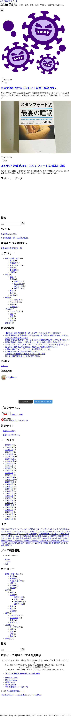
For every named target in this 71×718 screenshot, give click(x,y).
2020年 (8, 561)
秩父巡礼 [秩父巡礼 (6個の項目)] (5, 543)
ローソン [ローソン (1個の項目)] (23, 534)
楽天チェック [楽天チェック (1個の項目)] (46, 541)
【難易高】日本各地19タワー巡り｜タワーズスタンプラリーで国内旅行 (33, 333)
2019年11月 (9, 480)
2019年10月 (9, 482)
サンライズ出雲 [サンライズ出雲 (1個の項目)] (60, 529)
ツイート (4, 366)
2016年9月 (9, 507)
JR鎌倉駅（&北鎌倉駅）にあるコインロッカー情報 (25, 354)
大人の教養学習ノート (9, 1)
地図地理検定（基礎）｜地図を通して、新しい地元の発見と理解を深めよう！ (36, 342)
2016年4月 (9, 514)
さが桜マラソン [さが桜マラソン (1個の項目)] (14, 529)
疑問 (11, 314)
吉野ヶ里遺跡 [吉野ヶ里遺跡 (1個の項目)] (50, 536)
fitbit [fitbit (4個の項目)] (4, 529)
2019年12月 (9, 477)
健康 (7, 297)
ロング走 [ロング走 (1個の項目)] (14, 534)
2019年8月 (9, 487)
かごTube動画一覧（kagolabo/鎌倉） (15, 238)
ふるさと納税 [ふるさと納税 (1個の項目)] (28, 529)
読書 (11, 316)
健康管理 (13, 307)
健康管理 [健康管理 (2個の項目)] (29, 536)
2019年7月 (9, 489)
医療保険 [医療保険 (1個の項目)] (39, 536)
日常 (11, 318)
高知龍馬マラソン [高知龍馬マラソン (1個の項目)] (60, 543)
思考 (11, 321)
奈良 (11, 291)
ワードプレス (15, 311)
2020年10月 (9, 461)
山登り (12, 304)
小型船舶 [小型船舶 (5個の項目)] (59, 538)
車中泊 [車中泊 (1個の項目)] (41, 543)
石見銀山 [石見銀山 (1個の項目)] (58, 541)
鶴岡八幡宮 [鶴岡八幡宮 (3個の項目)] (6, 545)
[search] (23, 223)
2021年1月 (9, 454)
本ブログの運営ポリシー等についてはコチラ (22, 673)
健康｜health (10, 682)
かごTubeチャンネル (9, 234)
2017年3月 (9, 498)
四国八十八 (18, 288)
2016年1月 (9, 519)
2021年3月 (9, 452)
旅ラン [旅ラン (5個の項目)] (13, 541)
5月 (6, 564)
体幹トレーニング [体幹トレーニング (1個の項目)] (15, 536)
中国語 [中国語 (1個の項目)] (56, 534)
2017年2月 (9, 500)
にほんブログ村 (12, 414)
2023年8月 (9, 447)
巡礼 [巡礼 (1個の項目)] (67, 538)
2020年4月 (9, 468)
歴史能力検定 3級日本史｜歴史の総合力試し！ (23, 356)
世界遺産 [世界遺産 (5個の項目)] (33, 534)
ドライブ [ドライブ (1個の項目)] (34, 531)
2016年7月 (9, 510)
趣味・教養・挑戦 (12, 258)
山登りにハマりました (11, 435)
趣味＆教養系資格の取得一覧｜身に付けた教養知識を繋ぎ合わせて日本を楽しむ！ (37, 340)
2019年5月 (9, 493)
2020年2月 (9, 473)
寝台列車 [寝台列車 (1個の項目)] (49, 538)
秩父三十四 (18, 284)
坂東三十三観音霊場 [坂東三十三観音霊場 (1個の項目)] (16, 538)
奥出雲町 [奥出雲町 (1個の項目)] (39, 538)
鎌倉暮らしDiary (9, 431)
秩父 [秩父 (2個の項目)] (66, 541)
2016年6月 (9, 512)
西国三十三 (18, 286)
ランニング (14, 302)
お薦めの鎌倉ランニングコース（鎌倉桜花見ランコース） (28, 349)
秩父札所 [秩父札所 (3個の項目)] (15, 543)
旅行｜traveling (11, 680)
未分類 (8, 323)
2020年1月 (9, 475)
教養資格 (13, 263)
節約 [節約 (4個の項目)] (24, 543)
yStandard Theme (7, 695)
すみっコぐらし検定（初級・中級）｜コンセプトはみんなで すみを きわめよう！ (37, 344)
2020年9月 (9, 463)
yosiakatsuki (20, 695)
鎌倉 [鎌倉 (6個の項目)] (48, 543)
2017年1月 (9, 503)
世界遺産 (13, 270)
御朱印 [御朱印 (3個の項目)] (5, 541)
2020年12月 (9, 457)
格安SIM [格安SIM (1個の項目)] (28, 541)
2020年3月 (9, 470)
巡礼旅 (12, 279)
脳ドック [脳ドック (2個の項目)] (32, 543)
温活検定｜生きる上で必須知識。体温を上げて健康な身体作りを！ (31, 347)
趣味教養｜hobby (11, 678)
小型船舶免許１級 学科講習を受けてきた (22, 351)
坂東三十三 (18, 281)
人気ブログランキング (19, 421)
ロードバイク (15, 300)
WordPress (37, 695)
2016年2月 (9, 517)
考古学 (12, 261)
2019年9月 (9, 484)
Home (7, 559)
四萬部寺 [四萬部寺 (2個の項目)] (62, 536)
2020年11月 (9, 459)
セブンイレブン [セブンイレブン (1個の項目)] (21, 531)
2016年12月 (9, 505)
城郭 (11, 267)
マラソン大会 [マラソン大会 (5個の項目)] (59, 531)
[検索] (10, 224)
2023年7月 (9, 450)
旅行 (7, 274)
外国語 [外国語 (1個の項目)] (30, 538)
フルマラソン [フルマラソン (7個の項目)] (45, 531)
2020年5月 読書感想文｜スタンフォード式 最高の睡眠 (33, 165)
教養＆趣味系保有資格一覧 (11, 248)
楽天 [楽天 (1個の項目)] (36, 541)
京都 (11, 277)
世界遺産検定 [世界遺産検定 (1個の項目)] (45, 534)
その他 (12, 295)
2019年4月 (9, 496)
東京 (11, 293)
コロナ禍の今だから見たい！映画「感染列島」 (29, 88)
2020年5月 (9, 466)
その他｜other (10, 684)
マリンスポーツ (16, 265)
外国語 (12, 272)
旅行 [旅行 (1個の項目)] (20, 541)
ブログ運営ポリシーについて (16, 687)
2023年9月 (9, 445)
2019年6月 (9, 491)
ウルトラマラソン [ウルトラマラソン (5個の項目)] (44, 529)
